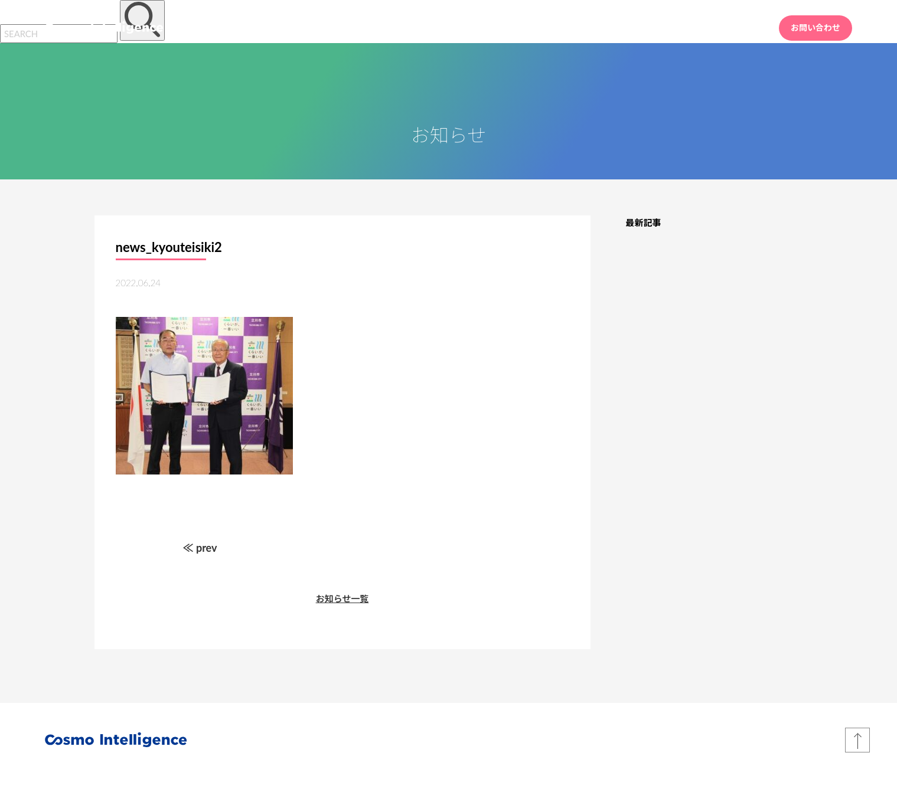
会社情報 (679, 27)
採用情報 (737, 27)
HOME (567, 27)
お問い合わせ (815, 27)
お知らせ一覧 (342, 598)
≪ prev (200, 547)
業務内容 (621, 27)
